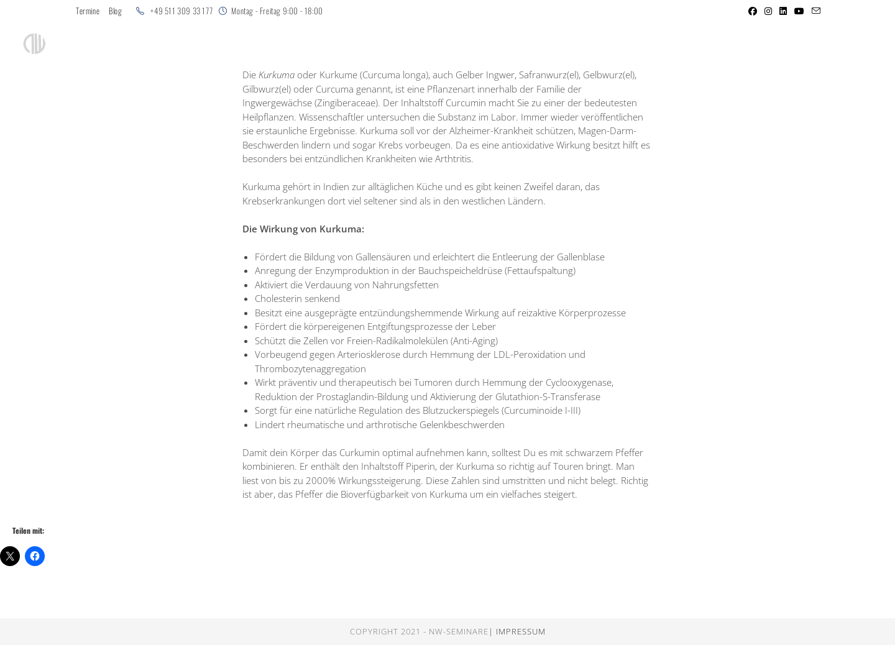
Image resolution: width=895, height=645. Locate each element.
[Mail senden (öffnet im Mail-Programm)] (814, 11)
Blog (115, 11)
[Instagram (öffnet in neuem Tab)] (768, 11)
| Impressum (517, 631)
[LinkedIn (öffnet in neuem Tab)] (783, 11)
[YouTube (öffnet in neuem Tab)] (799, 11)
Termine (87, 11)
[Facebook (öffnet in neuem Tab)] (753, 11)
